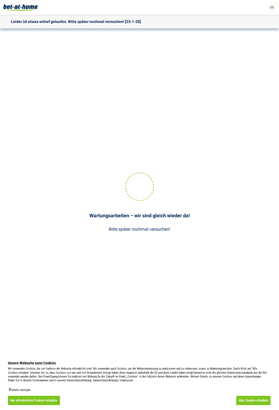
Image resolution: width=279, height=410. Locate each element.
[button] (19, 389)
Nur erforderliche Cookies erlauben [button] (33, 400)
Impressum (126, 380)
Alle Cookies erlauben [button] (253, 400)
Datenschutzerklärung (105, 380)
